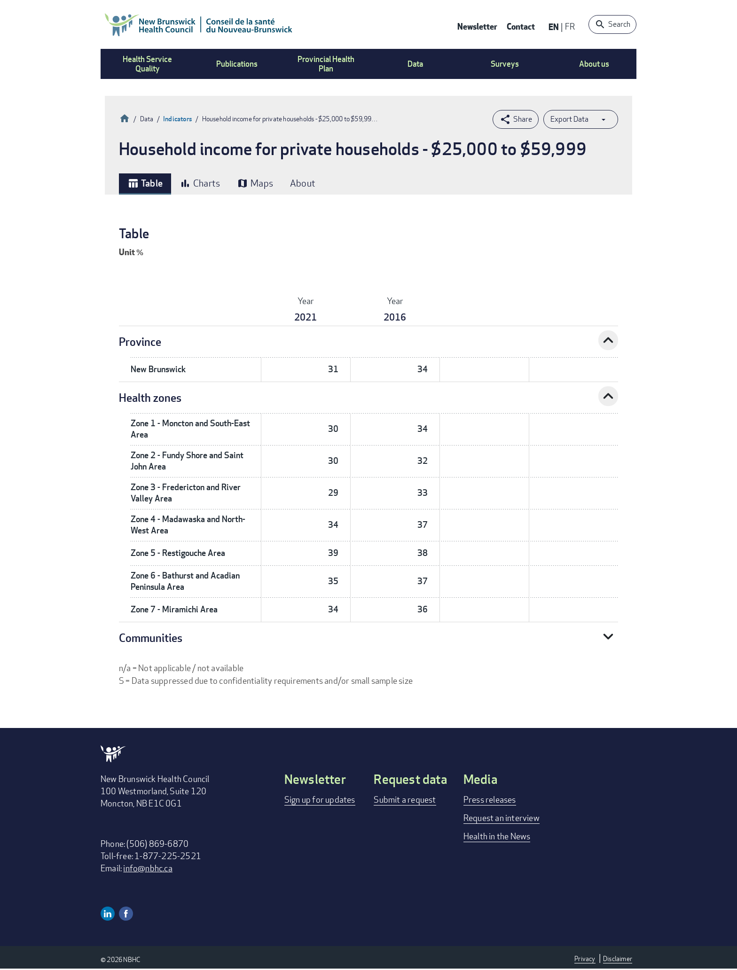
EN (554, 26)
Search (619, 24)
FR (570, 26)
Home (124, 117)
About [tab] (302, 183)
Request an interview (501, 817)
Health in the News (497, 836)
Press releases (489, 799)
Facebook (126, 914)
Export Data (569, 119)
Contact (521, 26)
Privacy (584, 958)
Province (140, 341)
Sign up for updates (319, 799)
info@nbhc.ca (147, 868)
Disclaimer (617, 958)
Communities (150, 637)
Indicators (177, 118)
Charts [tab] (200, 183)
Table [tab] (145, 183)
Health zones (150, 397)
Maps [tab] (255, 183)
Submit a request (405, 799)
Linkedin (108, 914)
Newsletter (477, 26)
